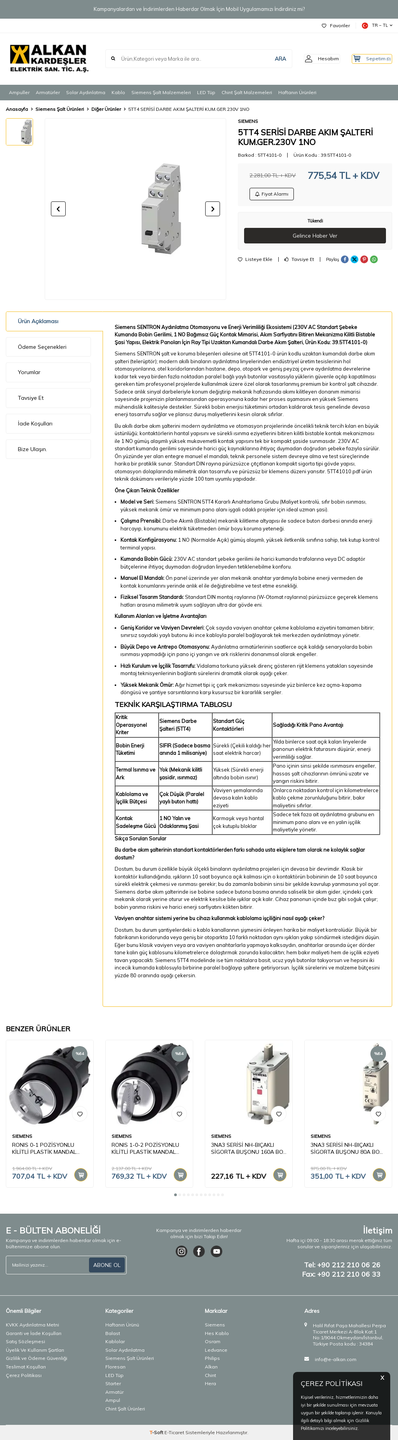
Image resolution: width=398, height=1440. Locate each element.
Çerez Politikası (24, 1375)
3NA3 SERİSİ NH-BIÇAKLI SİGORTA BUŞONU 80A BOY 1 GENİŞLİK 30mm (347, 1148)
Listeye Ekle (255, 261)
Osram (212, 1341)
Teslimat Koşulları (26, 1367)
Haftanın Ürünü (122, 1325)
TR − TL (377, 26)
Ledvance (216, 1350)
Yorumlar (29, 372)
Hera (210, 1383)
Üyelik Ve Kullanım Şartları (35, 1350)
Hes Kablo (217, 1333)
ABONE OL (106, 1265)
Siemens (215, 1325)
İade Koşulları (35, 423)
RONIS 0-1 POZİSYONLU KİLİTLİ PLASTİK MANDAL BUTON (44, 1148)
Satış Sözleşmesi (25, 1341)
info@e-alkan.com (335, 1359)
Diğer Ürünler (106, 109)
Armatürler (48, 92)
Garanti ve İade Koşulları (33, 1333)
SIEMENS (248, 121)
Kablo (118, 92)
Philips (212, 1358)
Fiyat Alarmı (272, 195)
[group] (135, 209)
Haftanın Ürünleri (297, 92)
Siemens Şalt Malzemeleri (161, 92)
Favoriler (336, 25)
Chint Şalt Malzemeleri (247, 92)
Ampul (112, 1400)
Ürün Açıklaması (38, 321)
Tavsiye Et (299, 261)
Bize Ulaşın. (32, 449)
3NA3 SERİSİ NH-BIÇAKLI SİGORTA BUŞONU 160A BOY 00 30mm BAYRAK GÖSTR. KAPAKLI (248, 1148)
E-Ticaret (174, 1432)
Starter (113, 1383)
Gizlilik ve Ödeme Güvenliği (36, 1358)
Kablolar (115, 1341)
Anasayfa (17, 109)
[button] (58, 208)
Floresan (115, 1367)
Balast (112, 1333)
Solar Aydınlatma (85, 92)
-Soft (157, 1432)
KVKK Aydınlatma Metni (32, 1325)
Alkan (211, 1367)
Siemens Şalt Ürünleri (59, 109)
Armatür (114, 1392)
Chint (210, 1375)
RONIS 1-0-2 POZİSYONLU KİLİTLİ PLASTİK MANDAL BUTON (145, 1148)
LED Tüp (206, 92)
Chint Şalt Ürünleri (125, 1409)
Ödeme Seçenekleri (42, 346)
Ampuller (19, 92)
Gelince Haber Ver (315, 237)
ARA (268, 58)
